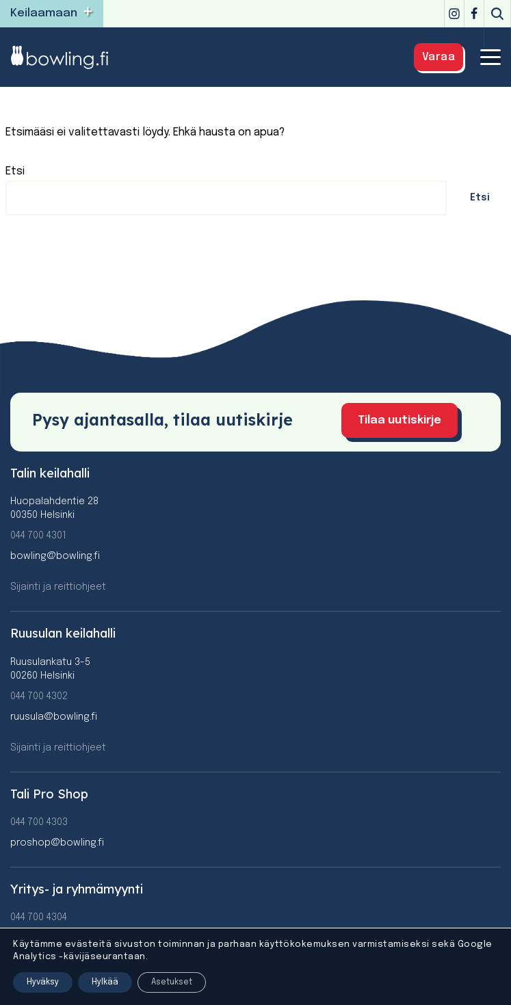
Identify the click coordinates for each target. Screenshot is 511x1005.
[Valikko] (490, 57)
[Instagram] (454, 13)
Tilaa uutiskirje (399, 420)
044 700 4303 (39, 822)
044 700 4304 (38, 917)
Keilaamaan (43, 13)
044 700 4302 (39, 696)
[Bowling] (68, 57)
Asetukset (171, 982)
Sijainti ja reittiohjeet (58, 587)
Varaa (439, 57)
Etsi (15, 171)
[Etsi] (497, 14)
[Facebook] (474, 13)
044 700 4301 (38, 535)
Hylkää (105, 982)
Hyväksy (43, 982)
